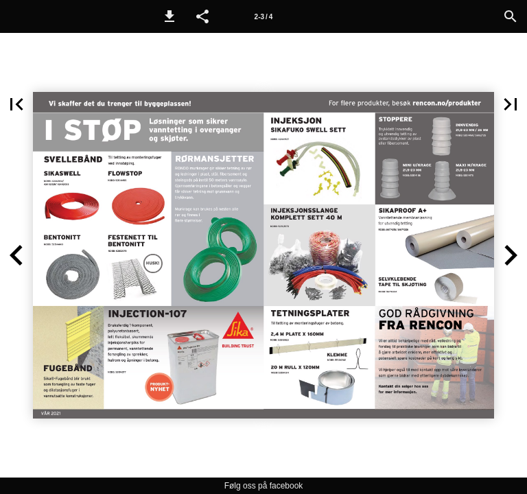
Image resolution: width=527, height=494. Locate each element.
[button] (169, 16)
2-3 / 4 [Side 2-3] (264, 17)
